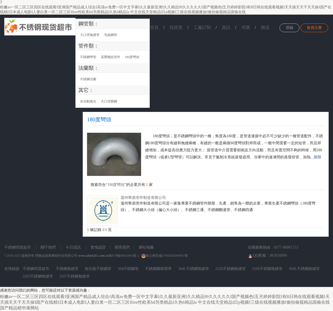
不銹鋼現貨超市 (17, 247)
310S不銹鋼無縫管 (267, 269)
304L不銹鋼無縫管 (193, 269)
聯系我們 (122, 247)
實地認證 (98, 247)
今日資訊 (73, 247)
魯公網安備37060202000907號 (164, 256)
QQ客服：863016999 (267, 256)
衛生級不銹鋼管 (98, 269)
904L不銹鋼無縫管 (304, 269)
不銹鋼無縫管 (67, 269)
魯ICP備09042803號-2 (124, 256)
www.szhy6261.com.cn (93, 256)
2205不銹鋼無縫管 (38, 276)
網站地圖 (146, 247)
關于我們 (48, 247)
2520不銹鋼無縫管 (230, 269)
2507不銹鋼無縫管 (74, 276)
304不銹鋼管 (128, 269)
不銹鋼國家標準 (158, 269)
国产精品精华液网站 (19, 308)
